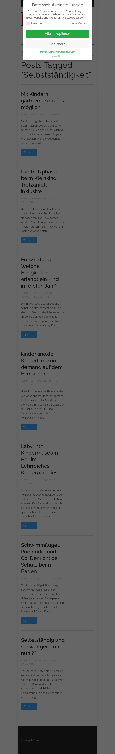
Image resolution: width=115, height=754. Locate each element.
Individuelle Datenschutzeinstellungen (57, 52)
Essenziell (34, 23)
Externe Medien (75, 23)
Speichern (57, 44)
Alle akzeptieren (57, 34)
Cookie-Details (57, 56)
